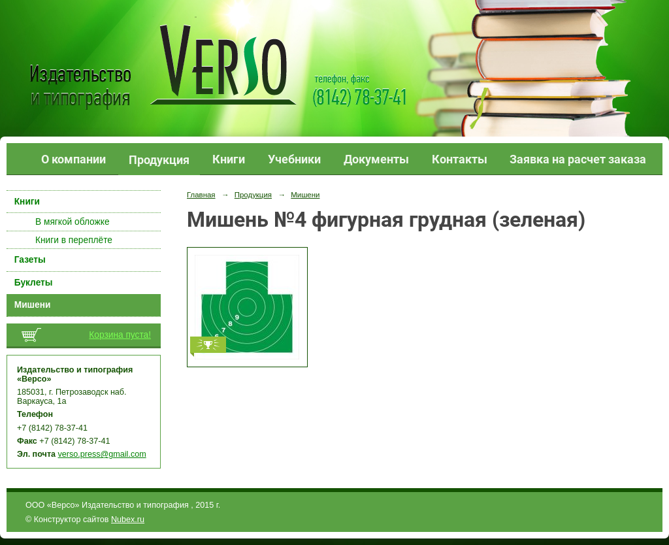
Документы (376, 159)
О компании (73, 159)
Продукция (159, 160)
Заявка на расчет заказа (578, 159)
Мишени (32, 305)
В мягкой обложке (72, 222)
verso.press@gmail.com (102, 454)
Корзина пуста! (120, 335)
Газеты (30, 260)
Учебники (294, 159)
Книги (228, 159)
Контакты (459, 159)
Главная (201, 195)
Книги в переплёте (73, 240)
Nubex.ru (127, 519)
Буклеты (33, 283)
